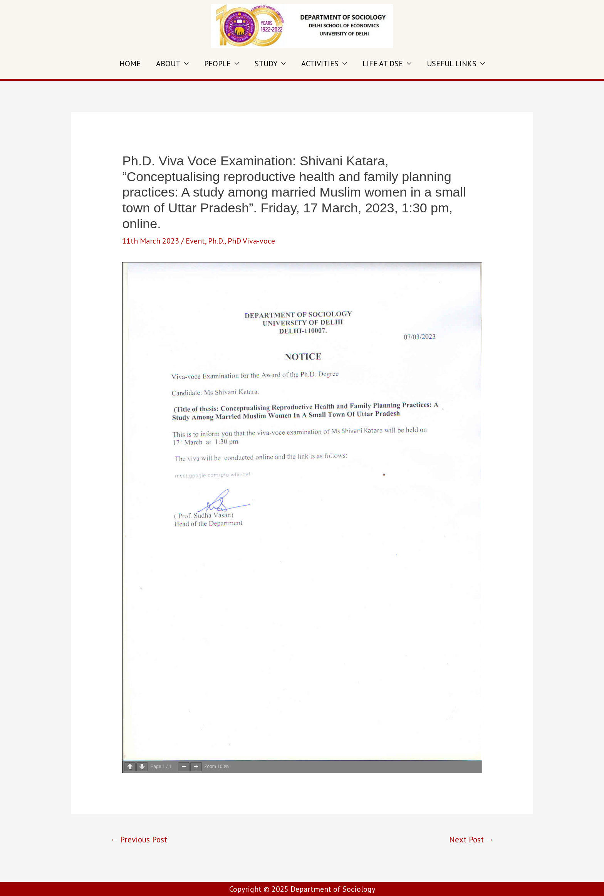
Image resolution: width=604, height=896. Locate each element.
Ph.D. (216, 241)
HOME (130, 64)
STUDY (266, 64)
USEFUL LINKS (451, 64)
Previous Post (138, 839)
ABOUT (168, 64)
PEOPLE (217, 64)
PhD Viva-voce (251, 241)
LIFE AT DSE (382, 64)
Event (195, 241)
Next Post (471, 839)
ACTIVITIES (320, 64)
